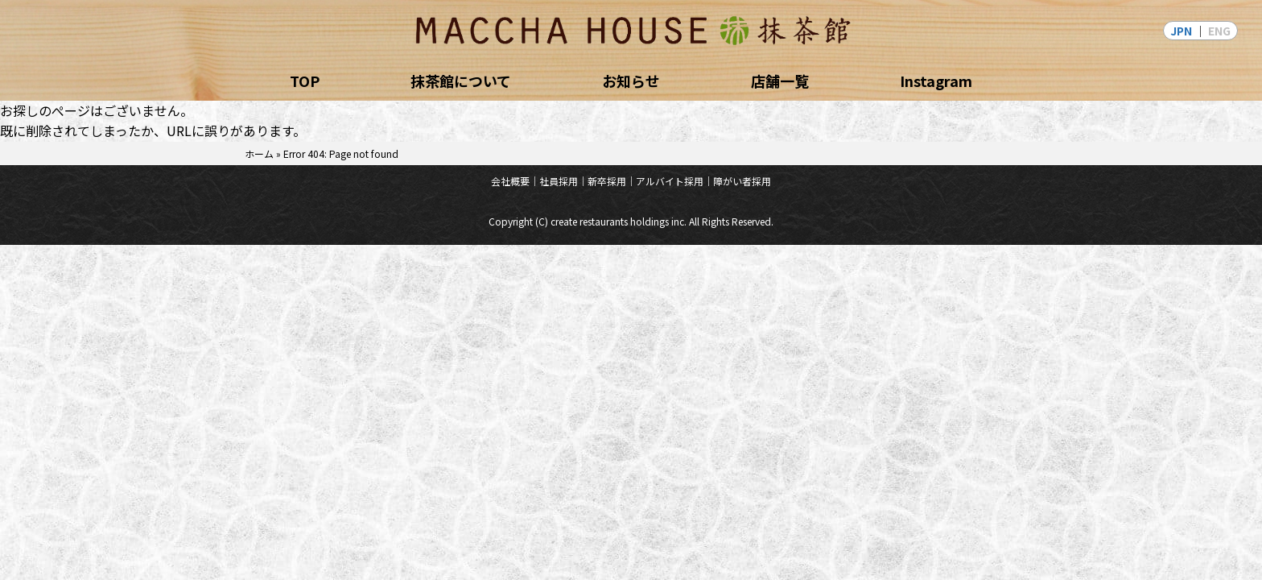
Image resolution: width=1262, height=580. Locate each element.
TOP (305, 80)
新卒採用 (607, 181)
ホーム (259, 153)
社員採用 (558, 181)
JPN (1181, 31)
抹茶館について (460, 80)
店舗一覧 (780, 80)
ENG (1219, 31)
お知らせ (631, 80)
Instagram (936, 80)
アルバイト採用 (669, 181)
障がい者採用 (742, 181)
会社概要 (510, 181)
